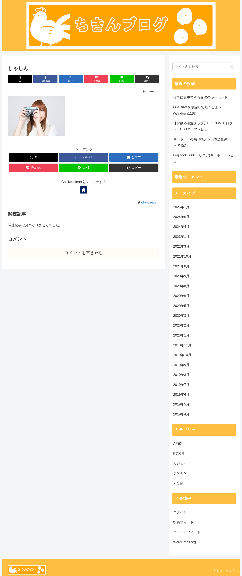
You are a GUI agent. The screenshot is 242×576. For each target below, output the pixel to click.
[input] (204, 67)
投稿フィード (183, 522)
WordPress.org (184, 542)
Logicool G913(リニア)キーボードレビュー (203, 158)
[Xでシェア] (20, 79)
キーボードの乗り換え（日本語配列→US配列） (200, 142)
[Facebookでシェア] (45, 79)
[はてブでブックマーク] (71, 79)
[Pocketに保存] (96, 79)
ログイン (180, 512)
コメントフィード (186, 532)
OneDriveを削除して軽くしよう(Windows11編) (197, 110)
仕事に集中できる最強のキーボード (200, 97)
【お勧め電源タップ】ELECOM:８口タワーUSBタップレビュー (203, 126)
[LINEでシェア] (122, 79)
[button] (147, 79)
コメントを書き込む (83, 252)
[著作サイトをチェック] (83, 190)
